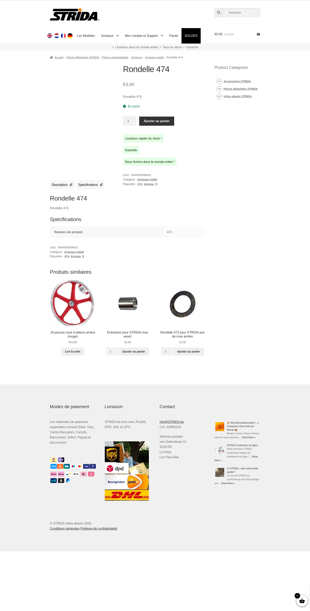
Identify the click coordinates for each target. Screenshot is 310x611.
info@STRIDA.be (172, 422)
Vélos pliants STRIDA (238, 96)
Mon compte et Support (141, 35)
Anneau (149, 184)
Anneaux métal (154, 57)
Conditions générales (64, 528)
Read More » (249, 437)
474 (140, 184)
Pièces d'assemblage (115, 57)
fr (156, 184)
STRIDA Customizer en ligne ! (242, 445)
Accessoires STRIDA (237, 81)
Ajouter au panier (157, 121)
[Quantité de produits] (129, 121)
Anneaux (136, 57)
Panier (173, 35)
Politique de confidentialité (98, 528)
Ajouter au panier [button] (133, 351)
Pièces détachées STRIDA (82, 57)
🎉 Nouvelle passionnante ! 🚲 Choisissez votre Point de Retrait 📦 (243, 426)
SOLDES (191, 35)
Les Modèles (86, 35)
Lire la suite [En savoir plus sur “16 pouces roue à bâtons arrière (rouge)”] (72, 351)
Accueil (59, 57)
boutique (107, 35)
